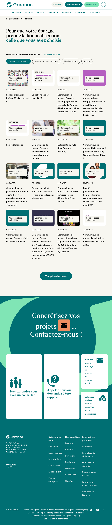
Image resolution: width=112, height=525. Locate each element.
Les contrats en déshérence (56, 519)
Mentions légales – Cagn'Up (68, 516)
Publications (37, 516)
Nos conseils (95, 12)
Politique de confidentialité (52, 510)
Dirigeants (66, 12)
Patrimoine (70, 462)
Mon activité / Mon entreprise (46, 61)
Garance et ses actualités (19, 61)
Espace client (54, 471)
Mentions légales (31, 510)
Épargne (29, 12)
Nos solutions (54, 459)
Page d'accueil (12, 19)
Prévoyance (53, 12)
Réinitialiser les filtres (52, 54)
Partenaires (80, 12)
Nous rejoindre (55, 453)
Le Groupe (16, 12)
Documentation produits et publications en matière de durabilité (56, 513)
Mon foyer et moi (70, 61)
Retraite (40, 12)
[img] (103, 4)
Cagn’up (69, 481)
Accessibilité (49, 516)
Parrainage (87, 446)
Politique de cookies (74, 510)
